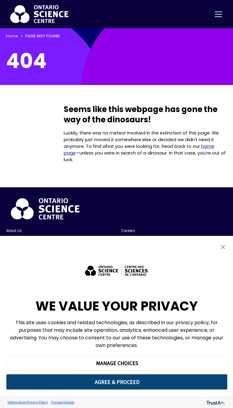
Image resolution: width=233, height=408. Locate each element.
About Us (14, 230)
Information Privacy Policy (28, 402)
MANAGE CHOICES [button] (117, 363)
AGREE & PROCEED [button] (117, 382)
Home (12, 36)
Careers (128, 230)
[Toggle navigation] (218, 14)
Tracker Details (62, 402)
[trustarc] (215, 402)
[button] (223, 247)
